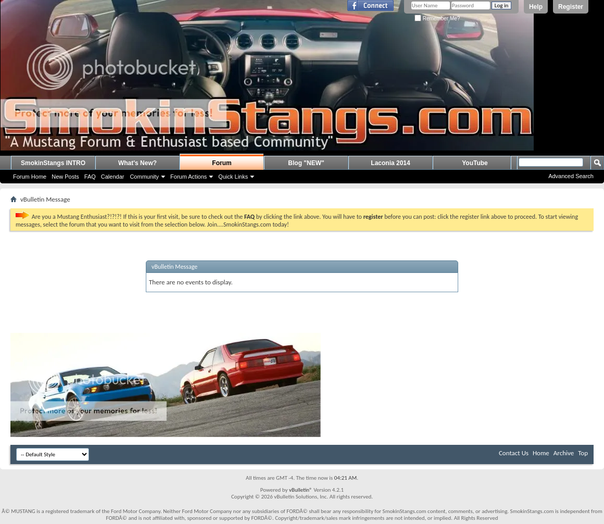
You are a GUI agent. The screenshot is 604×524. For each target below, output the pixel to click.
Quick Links (233, 176)
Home (541, 453)
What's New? (137, 163)
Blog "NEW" (306, 163)
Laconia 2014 (390, 163)
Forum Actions (188, 176)
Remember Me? (437, 18)
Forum (221, 163)
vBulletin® (300, 489)
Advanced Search (571, 176)
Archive (563, 453)
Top (583, 453)
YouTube (475, 163)
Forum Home (29, 176)
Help (536, 6)
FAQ (90, 176)
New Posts (65, 176)
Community (144, 176)
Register (570, 6)
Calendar (112, 176)
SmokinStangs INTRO (53, 163)
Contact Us (513, 453)
